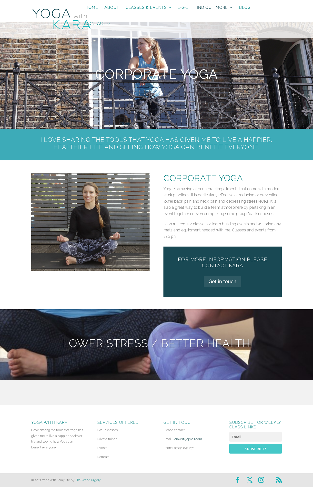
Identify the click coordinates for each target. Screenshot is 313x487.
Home (91, 8)
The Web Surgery (88, 480)
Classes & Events (146, 8)
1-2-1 (183, 8)
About (111, 8)
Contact (95, 24)
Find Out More (211, 8)
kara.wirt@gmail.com (187, 439)
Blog (245, 8)
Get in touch (222, 281)
